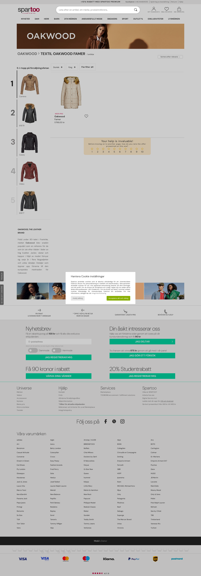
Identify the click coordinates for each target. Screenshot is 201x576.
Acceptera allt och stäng (118, 298)
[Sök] (135, 9)
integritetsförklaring (99, 293)
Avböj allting (78, 298)
